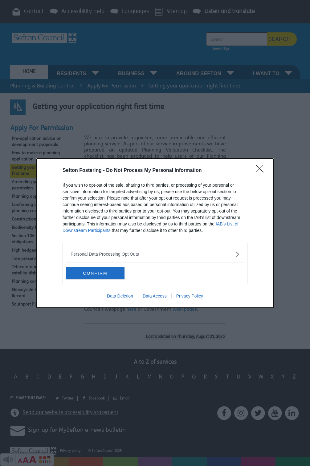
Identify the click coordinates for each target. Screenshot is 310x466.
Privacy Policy (189, 296)
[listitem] (155, 254)
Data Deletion (120, 296)
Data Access (155, 296)
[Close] (261, 170)
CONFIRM (95, 273)
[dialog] (155, 233)
